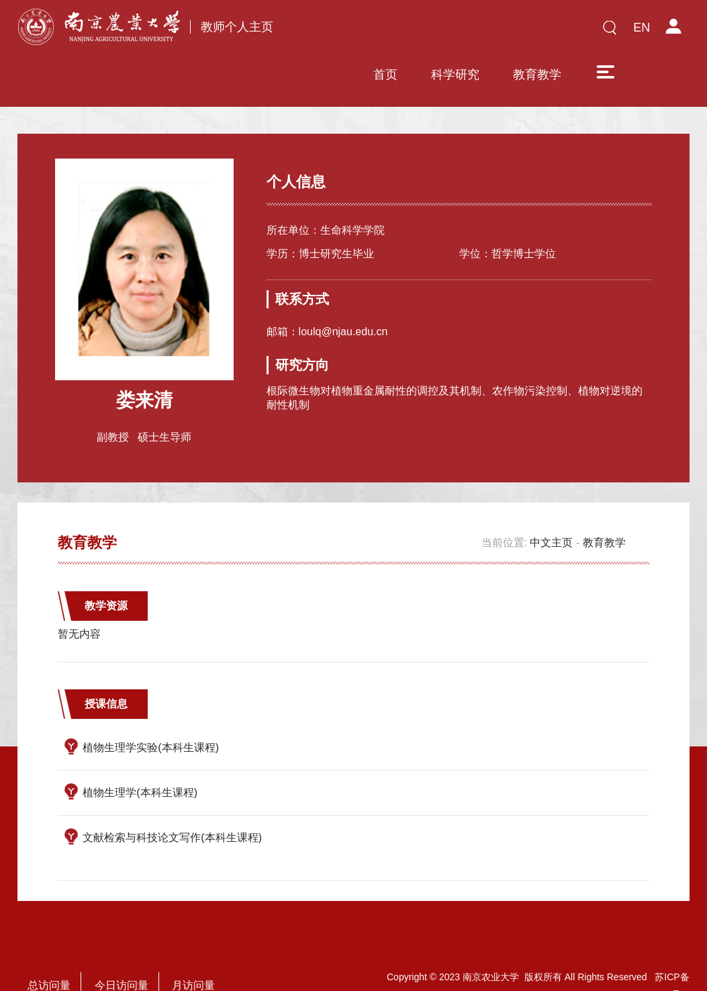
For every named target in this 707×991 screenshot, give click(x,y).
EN (641, 27)
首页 (354, 31)
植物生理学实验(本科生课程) (151, 708)
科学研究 (423, 31)
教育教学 (505, 31)
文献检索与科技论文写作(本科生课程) (172, 798)
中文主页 (551, 503)
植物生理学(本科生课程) (140, 753)
